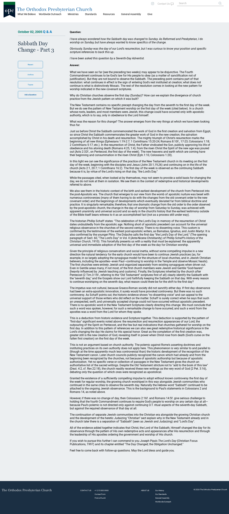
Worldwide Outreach (163, 502)
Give (149, 14)
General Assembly (131, 14)
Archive (30, 75)
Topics (30, 85)
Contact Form (100, 494)
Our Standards (161, 494)
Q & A (47, 32)
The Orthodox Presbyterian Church (54, 9)
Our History (159, 490)
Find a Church (100, 498)
